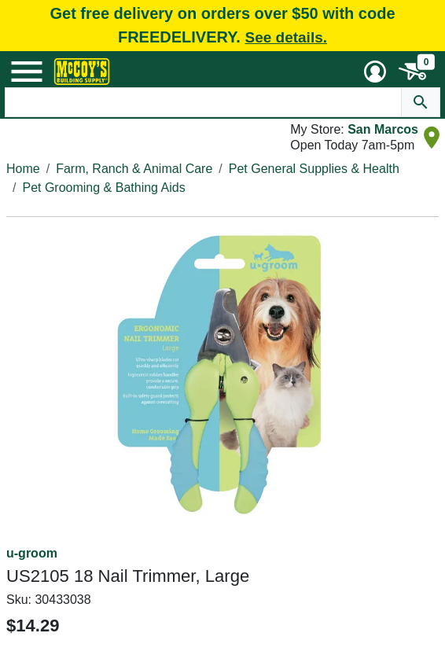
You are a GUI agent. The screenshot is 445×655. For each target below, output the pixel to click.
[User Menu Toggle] (375, 72)
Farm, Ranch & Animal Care (134, 168)
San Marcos (383, 129)
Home (23, 168)
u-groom (31, 553)
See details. (286, 37)
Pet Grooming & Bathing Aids (103, 187)
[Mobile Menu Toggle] (26, 71)
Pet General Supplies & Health (314, 168)
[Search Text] (204, 102)
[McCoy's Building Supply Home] (81, 71)
